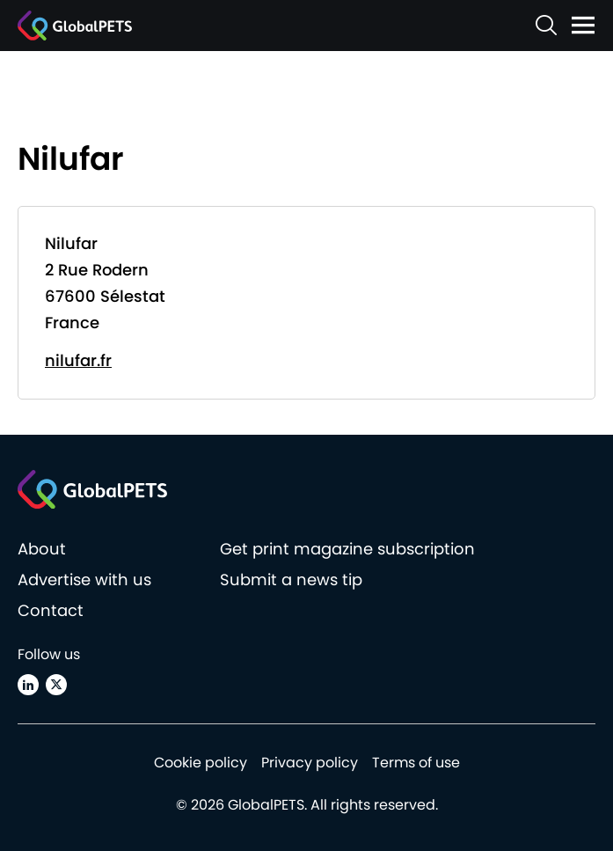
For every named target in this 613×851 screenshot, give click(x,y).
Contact (51, 610)
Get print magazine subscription (347, 549)
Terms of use (416, 762)
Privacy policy (309, 762)
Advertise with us (84, 580)
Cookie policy (200, 762)
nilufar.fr (78, 360)
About (42, 549)
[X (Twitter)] (56, 684)
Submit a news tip (291, 580)
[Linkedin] (28, 684)
